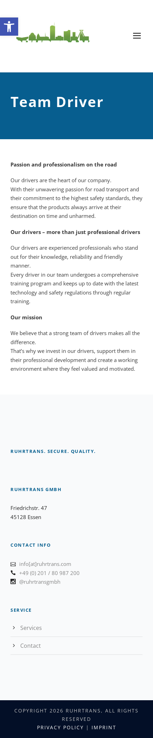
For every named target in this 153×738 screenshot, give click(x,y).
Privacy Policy (60, 727)
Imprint (104, 727)
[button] (9, 26)
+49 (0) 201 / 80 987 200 (49, 572)
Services (31, 628)
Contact (30, 646)
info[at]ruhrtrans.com (45, 563)
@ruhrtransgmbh (39, 581)
